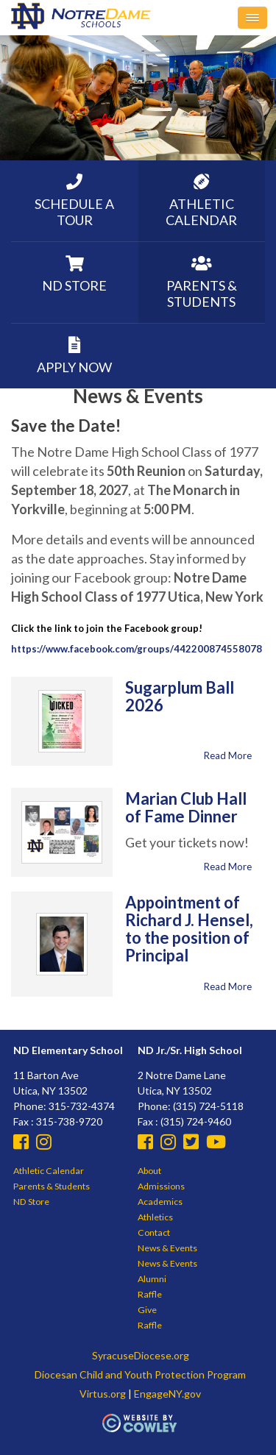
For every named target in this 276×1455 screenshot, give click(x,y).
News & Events (167, 1247)
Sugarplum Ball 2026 (179, 696)
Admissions (161, 1186)
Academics (160, 1201)
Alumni (152, 1278)
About (149, 1170)
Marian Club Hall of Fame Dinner (186, 807)
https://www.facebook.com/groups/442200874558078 (136, 649)
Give (147, 1309)
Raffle (150, 1294)
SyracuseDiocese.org (140, 1355)
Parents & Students (51, 1186)
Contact (154, 1232)
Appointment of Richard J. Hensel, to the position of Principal (189, 928)
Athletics (155, 1217)
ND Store (31, 1201)
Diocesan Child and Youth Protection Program (140, 1374)
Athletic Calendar (48, 1170)
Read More (228, 755)
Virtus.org (102, 1393)
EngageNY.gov (167, 1393)
